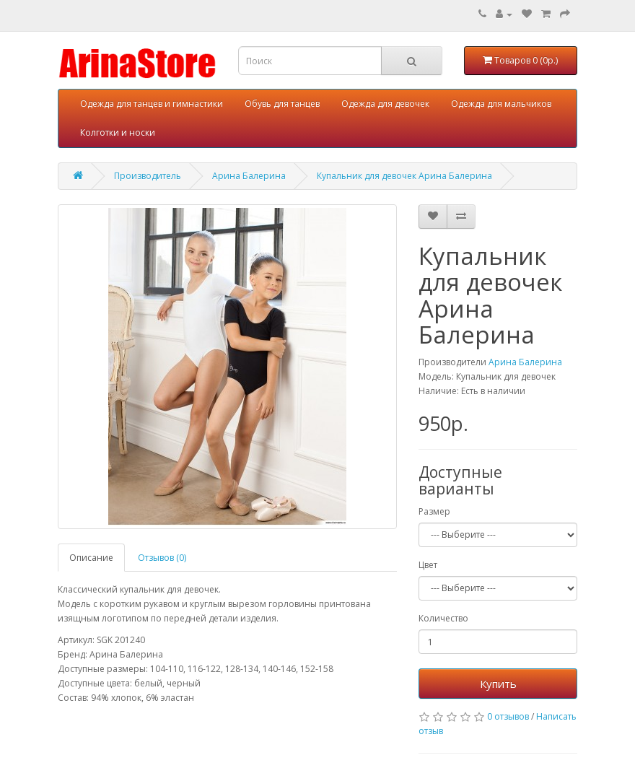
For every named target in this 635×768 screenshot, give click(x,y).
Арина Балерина (249, 176)
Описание (91, 557)
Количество (443, 618)
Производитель (147, 176)
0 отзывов (508, 716)
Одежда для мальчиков (501, 103)
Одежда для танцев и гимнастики (151, 103)
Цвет (428, 565)
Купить (498, 683)
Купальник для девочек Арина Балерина (404, 176)
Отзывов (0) (162, 557)
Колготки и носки (117, 132)
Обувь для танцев (282, 103)
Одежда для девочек (385, 103)
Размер (434, 511)
